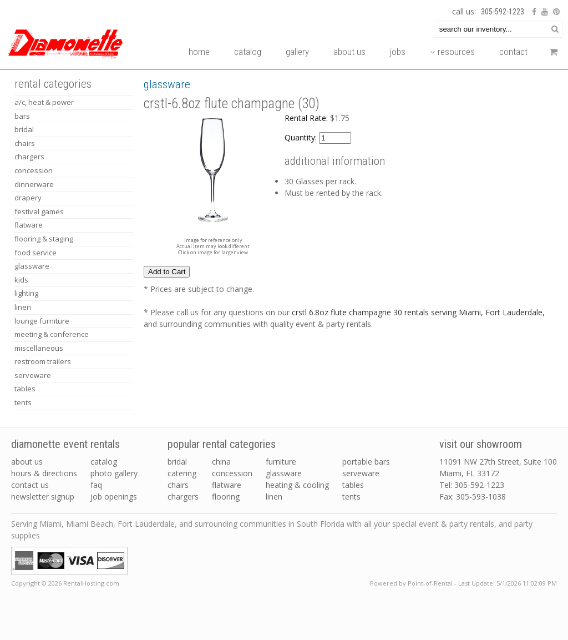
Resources (452, 51)
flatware (226, 485)
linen (274, 496)
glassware (284, 473)
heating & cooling (297, 485)
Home (199, 51)
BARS (22, 116)
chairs (178, 485)
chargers (183, 496)
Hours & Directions (44, 473)
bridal (177, 461)
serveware (360, 473)
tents (351, 496)
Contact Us (30, 485)
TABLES (25, 389)
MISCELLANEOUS (38, 348)
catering (182, 473)
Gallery (297, 51)
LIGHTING (26, 293)
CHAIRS (24, 143)
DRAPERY (28, 198)
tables (353, 485)
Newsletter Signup (42, 496)
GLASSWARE (31, 266)
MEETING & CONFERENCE (51, 334)
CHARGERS (29, 157)
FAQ (96, 485)
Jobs (397, 51)
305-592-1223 (502, 11)
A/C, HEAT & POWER (44, 102)
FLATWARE (28, 225)
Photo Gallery (114, 473)
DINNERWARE (34, 184)
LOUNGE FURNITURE (41, 321)
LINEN (22, 307)
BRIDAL (24, 129)
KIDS (21, 280)
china (221, 461)
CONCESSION (33, 170)
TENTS (23, 402)
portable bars (366, 461)
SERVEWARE (32, 375)
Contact (513, 51)
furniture (281, 461)
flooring (226, 496)
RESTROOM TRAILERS (42, 361)
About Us (349, 51)
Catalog (247, 51)
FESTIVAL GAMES (39, 211)
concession (232, 473)
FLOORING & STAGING (43, 239)
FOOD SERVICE (35, 253)
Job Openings (113, 496)
